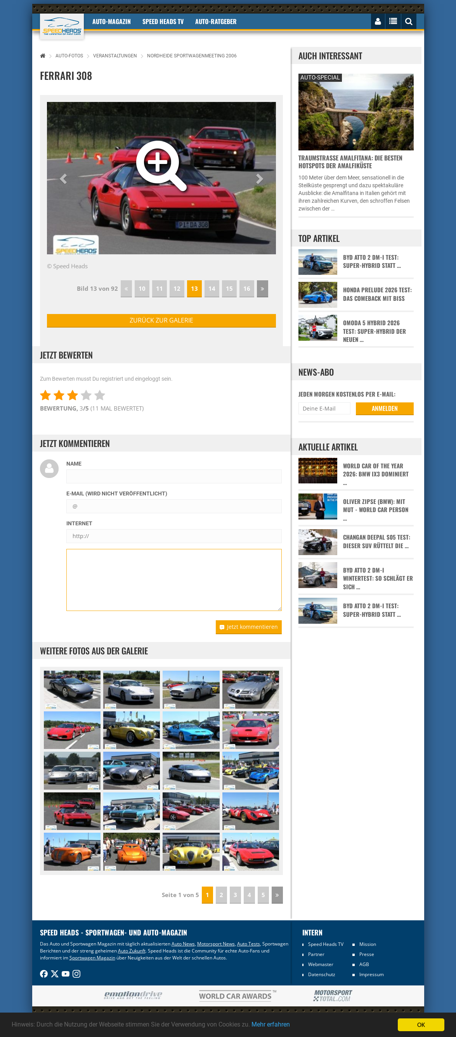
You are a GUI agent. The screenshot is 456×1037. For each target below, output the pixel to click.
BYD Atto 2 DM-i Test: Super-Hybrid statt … (372, 261)
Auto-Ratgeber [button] (216, 21)
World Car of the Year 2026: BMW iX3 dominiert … (376, 474)
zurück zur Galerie (161, 320)
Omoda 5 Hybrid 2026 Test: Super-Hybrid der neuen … (374, 331)
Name (73, 464)
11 (159, 288)
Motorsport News (216, 943)
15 (229, 288)
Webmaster (320, 964)
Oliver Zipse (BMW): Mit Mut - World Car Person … (375, 509)
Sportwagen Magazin (92, 957)
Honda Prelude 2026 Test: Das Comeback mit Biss (377, 294)
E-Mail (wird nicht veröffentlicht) (116, 493)
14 (211, 288)
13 (194, 288)
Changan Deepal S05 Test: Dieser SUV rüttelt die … (376, 541)
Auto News (183, 943)
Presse (366, 954)
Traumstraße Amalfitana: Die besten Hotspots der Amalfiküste (350, 161)
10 (142, 288)
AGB (364, 964)
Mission (367, 944)
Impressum (371, 974)
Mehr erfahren (289, 1025)
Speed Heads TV (325, 944)
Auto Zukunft (132, 950)
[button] (64, 178)
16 (246, 288)
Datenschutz (321, 974)
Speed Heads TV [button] (163, 21)
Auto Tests (248, 943)
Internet (79, 523)
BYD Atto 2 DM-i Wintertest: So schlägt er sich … (378, 578)
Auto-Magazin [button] (111, 21)
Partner (316, 954)
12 (176, 288)
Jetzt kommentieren (249, 626)
